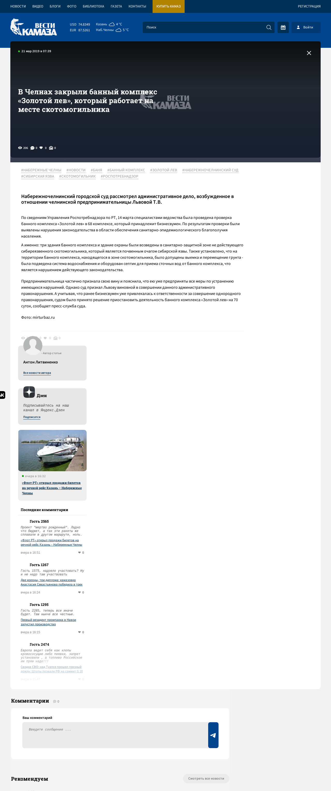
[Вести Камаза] (33, 27)
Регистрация (309, 6)
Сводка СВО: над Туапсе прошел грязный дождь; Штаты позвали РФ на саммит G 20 (278, 472)
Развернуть (166, 756)
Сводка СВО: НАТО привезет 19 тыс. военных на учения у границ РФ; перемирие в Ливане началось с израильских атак (105, 672)
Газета (116, 6)
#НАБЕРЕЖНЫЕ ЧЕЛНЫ (43, 170)
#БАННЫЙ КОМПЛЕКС (128, 170)
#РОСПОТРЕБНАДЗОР (183, 176)
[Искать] (269, 27)
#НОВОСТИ (78, 170)
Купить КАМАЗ (168, 6)
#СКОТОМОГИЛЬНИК (141, 176)
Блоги (55, 6)
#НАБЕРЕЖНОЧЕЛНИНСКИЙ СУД (51, 176)
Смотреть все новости (181, 585)
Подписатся (258, 220)
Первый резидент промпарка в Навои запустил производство (274, 425)
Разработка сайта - (301, 776)
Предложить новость (269, 602)
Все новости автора (263, 176)
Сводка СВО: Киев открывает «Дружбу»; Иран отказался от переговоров (86, 624)
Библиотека (93, 6)
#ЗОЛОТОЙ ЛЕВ (165, 170)
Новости (18, 6)
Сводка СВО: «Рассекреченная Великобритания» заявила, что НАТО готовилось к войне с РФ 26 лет (104, 646)
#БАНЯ (98, 170)
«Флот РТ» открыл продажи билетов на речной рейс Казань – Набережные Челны (278, 291)
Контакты (137, 6)
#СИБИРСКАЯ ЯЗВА (101, 176)
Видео (37, 6)
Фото (71, 6)
